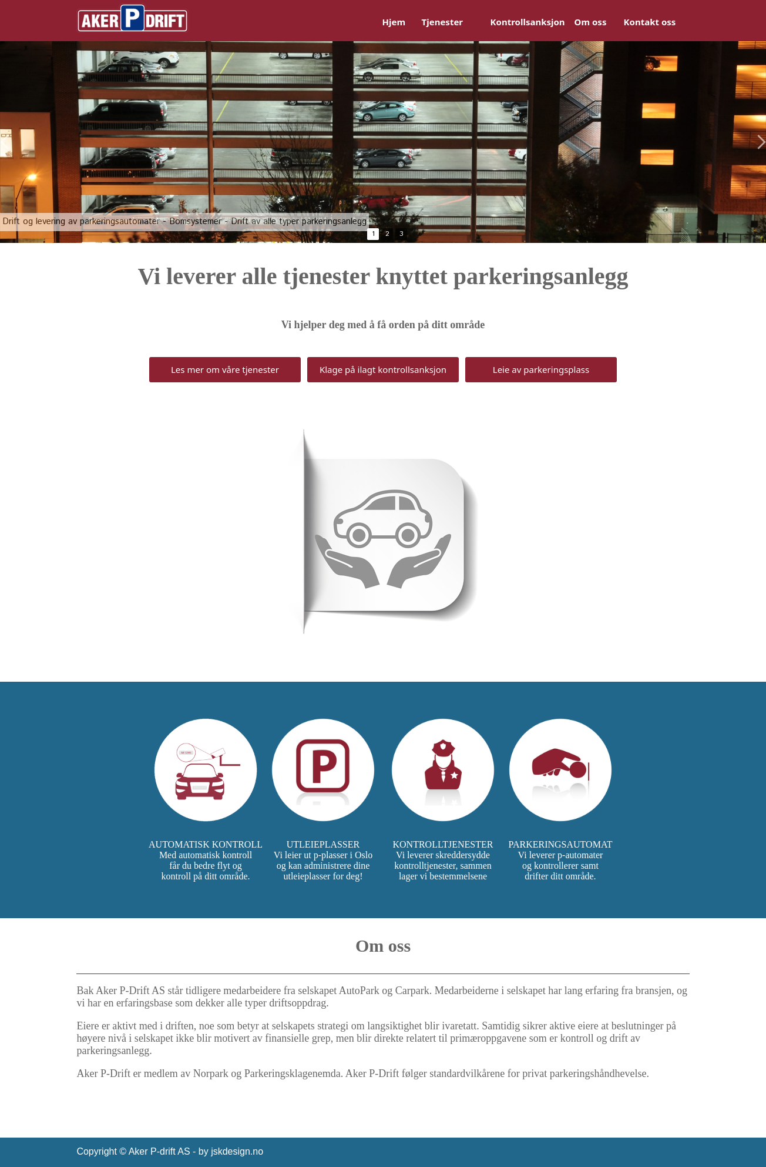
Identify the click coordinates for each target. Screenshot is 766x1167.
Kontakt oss (650, 22)
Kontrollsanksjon (527, 22)
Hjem (394, 22)
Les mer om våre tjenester (225, 369)
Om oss (590, 22)
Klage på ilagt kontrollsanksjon (383, 369)
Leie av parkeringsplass (541, 369)
